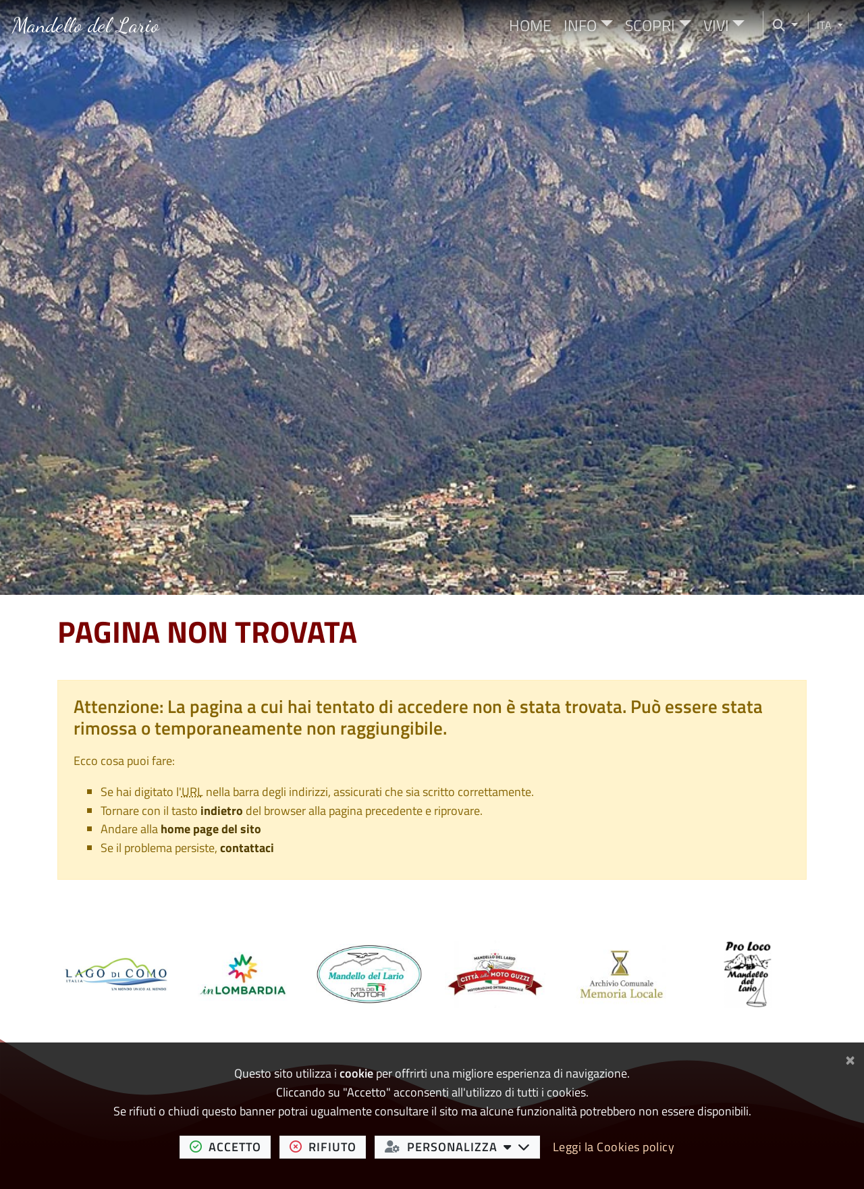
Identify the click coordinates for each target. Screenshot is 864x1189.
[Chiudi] (850, 1058)
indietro (221, 810)
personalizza (463, 1146)
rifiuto (328, 1146)
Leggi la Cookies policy (614, 1147)
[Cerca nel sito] (780, 25)
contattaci (247, 848)
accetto (230, 1146)
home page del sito (211, 829)
